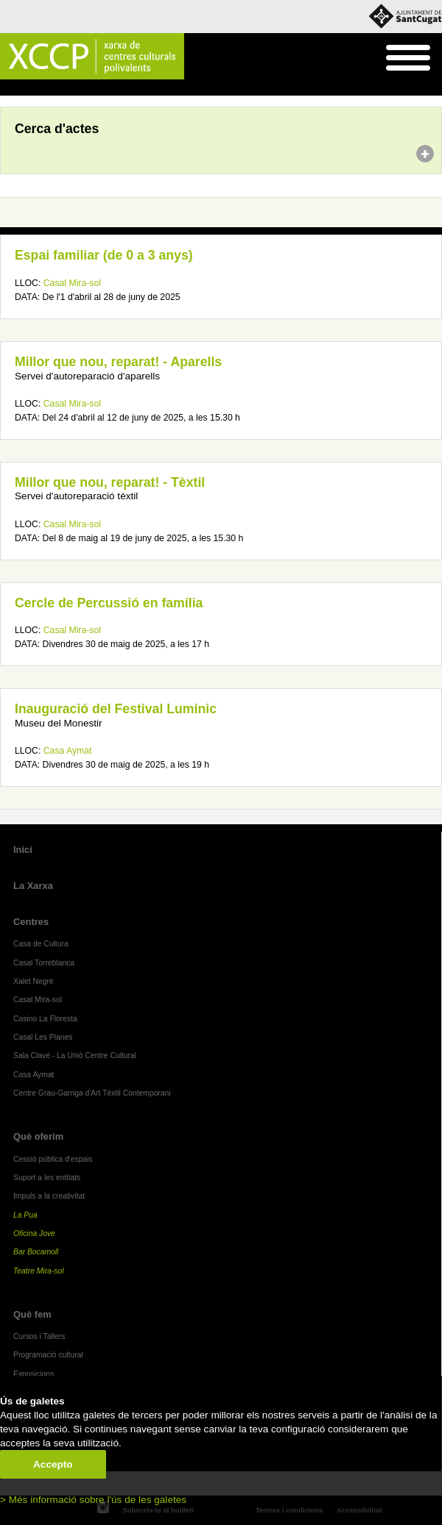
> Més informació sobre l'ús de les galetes (93, 1499)
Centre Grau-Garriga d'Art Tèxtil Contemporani (92, 1093)
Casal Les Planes (42, 1037)
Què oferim (38, 1136)
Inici (7, 88)
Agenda (39, 88)
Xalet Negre (33, 981)
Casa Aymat (67, 751)
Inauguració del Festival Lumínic (116, 708)
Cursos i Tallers (39, 1336)
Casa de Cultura (41, 944)
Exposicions (33, 1374)
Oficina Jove (34, 1233)
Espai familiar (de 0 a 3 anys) (104, 255)
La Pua (25, 1215)
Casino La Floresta (45, 1019)
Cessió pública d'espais (53, 1159)
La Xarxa (33, 885)
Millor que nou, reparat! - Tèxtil (110, 482)
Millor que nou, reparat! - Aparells (118, 361)
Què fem (32, 1314)
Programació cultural (48, 1355)
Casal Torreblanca (43, 963)
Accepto (53, 1464)
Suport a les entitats (46, 1178)
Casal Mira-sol (72, 283)
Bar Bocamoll (35, 1252)
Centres (31, 921)
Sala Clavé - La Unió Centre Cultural (74, 1055)
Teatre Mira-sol (38, 1271)
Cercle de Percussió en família (109, 603)
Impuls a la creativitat (49, 1196)
